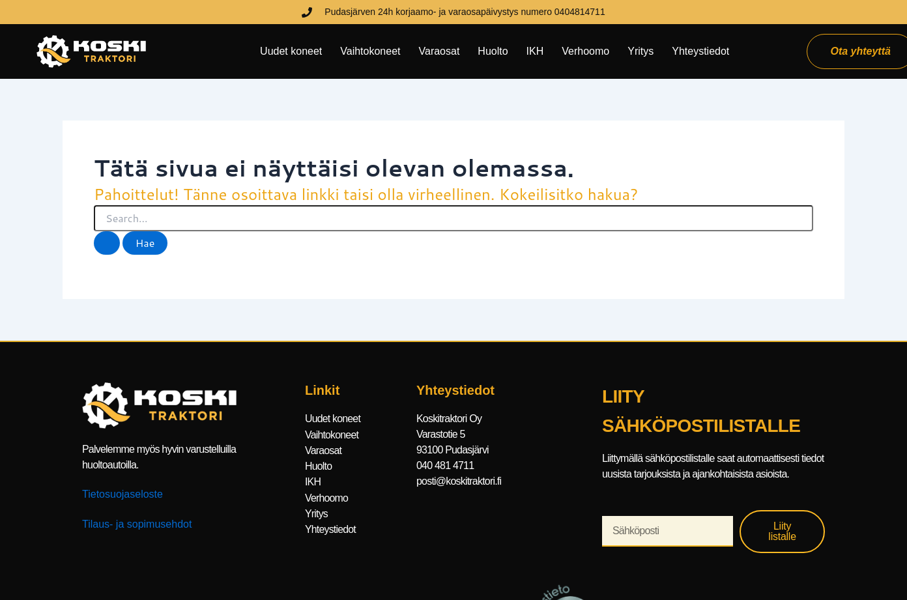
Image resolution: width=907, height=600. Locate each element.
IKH (535, 51)
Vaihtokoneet (370, 51)
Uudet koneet (291, 51)
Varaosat (439, 51)
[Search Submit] (107, 243)
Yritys (640, 51)
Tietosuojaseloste (122, 494)
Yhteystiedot (700, 51)
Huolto (493, 51)
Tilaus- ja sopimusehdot (137, 524)
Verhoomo (585, 51)
